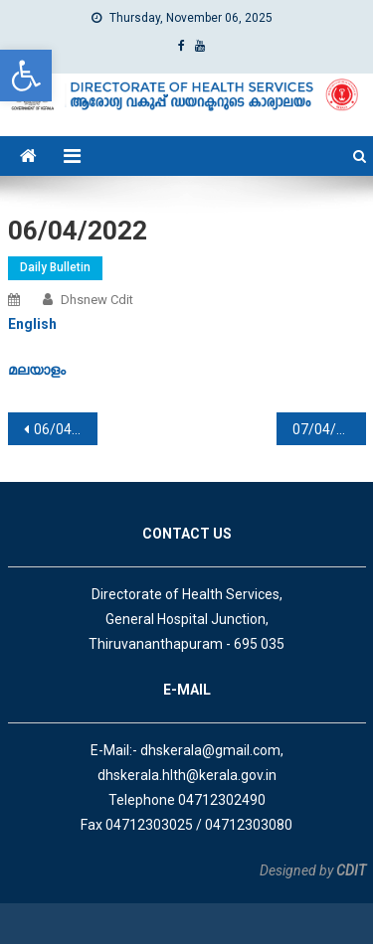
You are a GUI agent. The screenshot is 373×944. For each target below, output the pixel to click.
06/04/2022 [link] (65, 429)
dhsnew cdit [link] (97, 299)
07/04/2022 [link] (329, 429)
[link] (26, 75)
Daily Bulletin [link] (55, 267)
